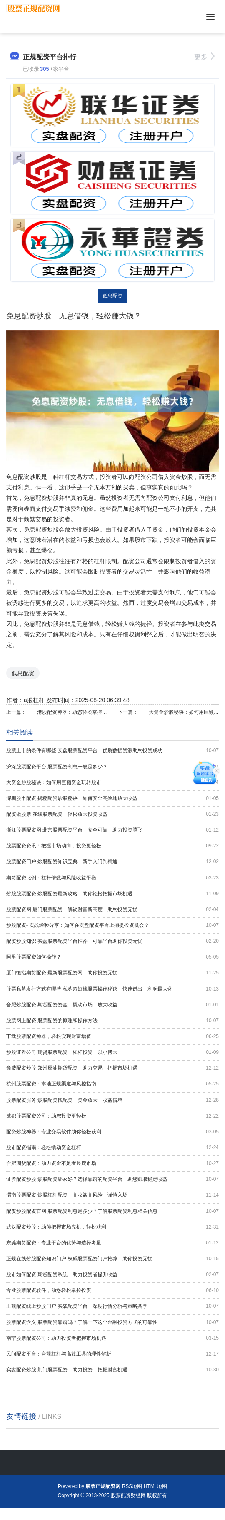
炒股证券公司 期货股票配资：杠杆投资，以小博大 (112, 1052)
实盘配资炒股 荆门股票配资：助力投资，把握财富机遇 (112, 1369)
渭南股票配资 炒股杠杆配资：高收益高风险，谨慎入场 (112, 1195)
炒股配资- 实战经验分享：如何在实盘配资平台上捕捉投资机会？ (112, 925)
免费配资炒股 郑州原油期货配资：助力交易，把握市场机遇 (112, 1068)
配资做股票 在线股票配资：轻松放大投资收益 (112, 814)
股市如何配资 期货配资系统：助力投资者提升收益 (112, 1274)
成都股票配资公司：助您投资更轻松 (112, 1116)
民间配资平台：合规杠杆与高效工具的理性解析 (112, 1354)
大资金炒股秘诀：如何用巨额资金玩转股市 (184, 712)
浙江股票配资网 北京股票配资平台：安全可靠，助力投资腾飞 (112, 830)
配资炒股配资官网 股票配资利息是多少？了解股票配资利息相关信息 (112, 1211)
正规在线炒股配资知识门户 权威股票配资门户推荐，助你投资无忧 (112, 1258)
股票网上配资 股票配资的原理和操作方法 (112, 1020)
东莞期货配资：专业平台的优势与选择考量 (112, 1243)
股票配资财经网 (128, 1495)
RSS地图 (132, 1486)
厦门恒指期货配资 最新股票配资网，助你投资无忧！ (112, 972)
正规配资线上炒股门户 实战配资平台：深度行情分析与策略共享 (112, 1306)
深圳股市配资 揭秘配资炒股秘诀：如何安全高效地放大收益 (112, 798)
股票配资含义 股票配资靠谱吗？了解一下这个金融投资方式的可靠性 (112, 1322)
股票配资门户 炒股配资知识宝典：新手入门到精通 (112, 861)
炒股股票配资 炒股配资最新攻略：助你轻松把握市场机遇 (112, 893)
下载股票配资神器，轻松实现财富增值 (112, 1036)
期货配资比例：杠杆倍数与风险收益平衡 (112, 878)
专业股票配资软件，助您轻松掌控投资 (112, 1290)
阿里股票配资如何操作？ (112, 957)
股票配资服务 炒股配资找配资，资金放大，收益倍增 (112, 1100)
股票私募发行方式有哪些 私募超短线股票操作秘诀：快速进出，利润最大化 (112, 989)
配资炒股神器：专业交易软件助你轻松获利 (112, 1131)
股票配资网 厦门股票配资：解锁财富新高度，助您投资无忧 (112, 909)
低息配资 (112, 296)
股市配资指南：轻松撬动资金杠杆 (112, 1147)
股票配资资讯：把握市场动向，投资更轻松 (112, 845)
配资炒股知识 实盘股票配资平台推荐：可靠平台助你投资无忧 (112, 941)
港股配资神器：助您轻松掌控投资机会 (72, 712)
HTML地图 (156, 1486)
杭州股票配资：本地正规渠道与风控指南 (112, 1084)
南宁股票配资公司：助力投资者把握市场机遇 (112, 1338)
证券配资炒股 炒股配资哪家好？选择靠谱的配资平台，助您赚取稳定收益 (112, 1179)
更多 (204, 56)
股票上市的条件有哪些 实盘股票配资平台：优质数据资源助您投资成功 (112, 750)
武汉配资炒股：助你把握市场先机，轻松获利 (112, 1227)
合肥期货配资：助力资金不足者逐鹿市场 (112, 1163)
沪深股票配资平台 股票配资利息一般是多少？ (112, 766)
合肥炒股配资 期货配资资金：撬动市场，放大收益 (112, 1004)
